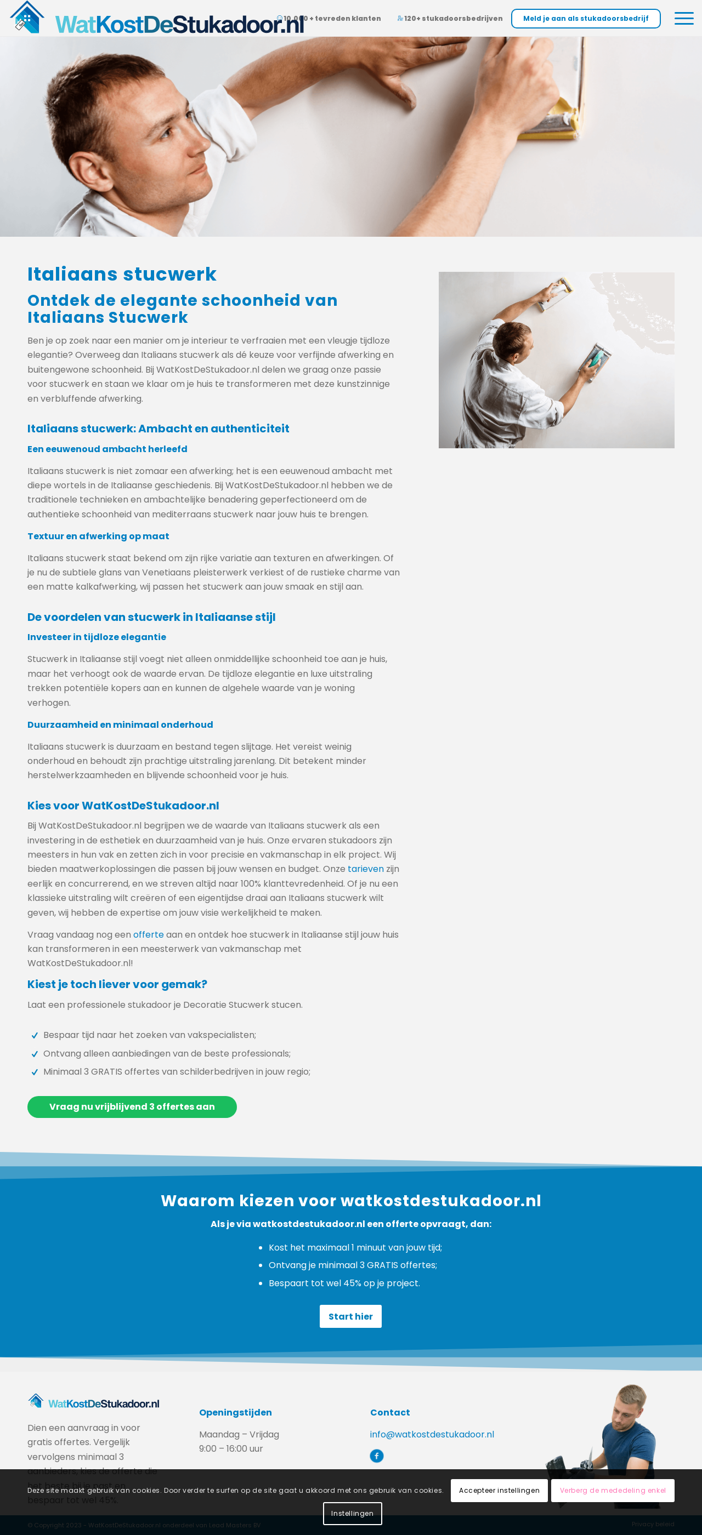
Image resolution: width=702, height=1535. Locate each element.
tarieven (366, 869)
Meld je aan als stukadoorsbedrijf (586, 18)
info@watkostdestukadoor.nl (432, 1434)
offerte (148, 934)
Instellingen (352, 1513)
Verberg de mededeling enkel (613, 1490)
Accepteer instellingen (499, 1490)
